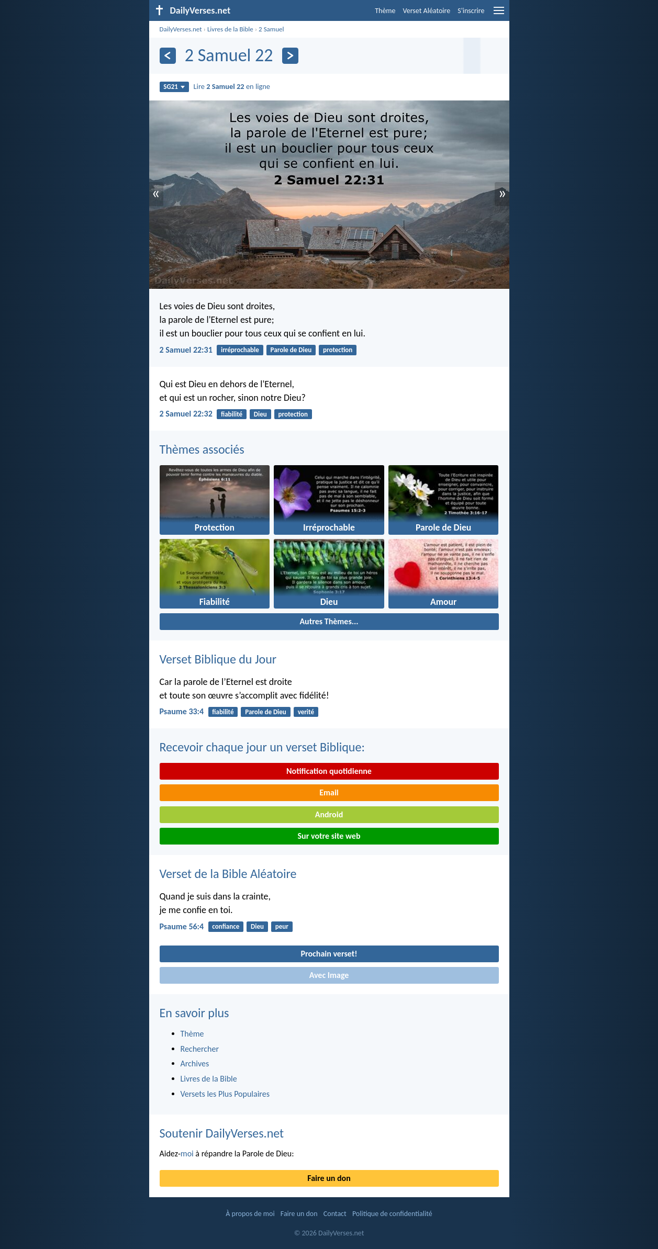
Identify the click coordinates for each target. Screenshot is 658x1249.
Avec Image (329, 975)
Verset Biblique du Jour (218, 659)
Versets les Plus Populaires (225, 1094)
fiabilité (231, 414)
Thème (385, 10)
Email (329, 792)
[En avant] (290, 56)
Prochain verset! (329, 954)
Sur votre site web (329, 836)
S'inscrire (471, 10)
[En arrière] (168, 56)
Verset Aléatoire (427, 10)
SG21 (174, 87)
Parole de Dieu (291, 350)
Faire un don (328, 1178)
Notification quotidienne (329, 771)
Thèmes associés (202, 449)
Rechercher (200, 1049)
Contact (335, 1213)
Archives (195, 1063)
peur (281, 926)
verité (306, 712)
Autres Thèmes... (328, 621)
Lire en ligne (232, 86)
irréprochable (240, 350)
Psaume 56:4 (182, 926)
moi (187, 1153)
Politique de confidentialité (392, 1213)
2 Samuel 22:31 (186, 350)
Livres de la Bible (230, 29)
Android (329, 814)
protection (337, 350)
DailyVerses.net (181, 29)
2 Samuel (271, 29)
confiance (225, 926)
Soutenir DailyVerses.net (222, 1133)
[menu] (498, 14)
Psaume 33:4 (182, 711)
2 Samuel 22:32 (186, 414)
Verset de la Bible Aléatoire (228, 873)
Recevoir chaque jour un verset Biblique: (262, 747)
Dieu (260, 414)
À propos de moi (250, 1213)
